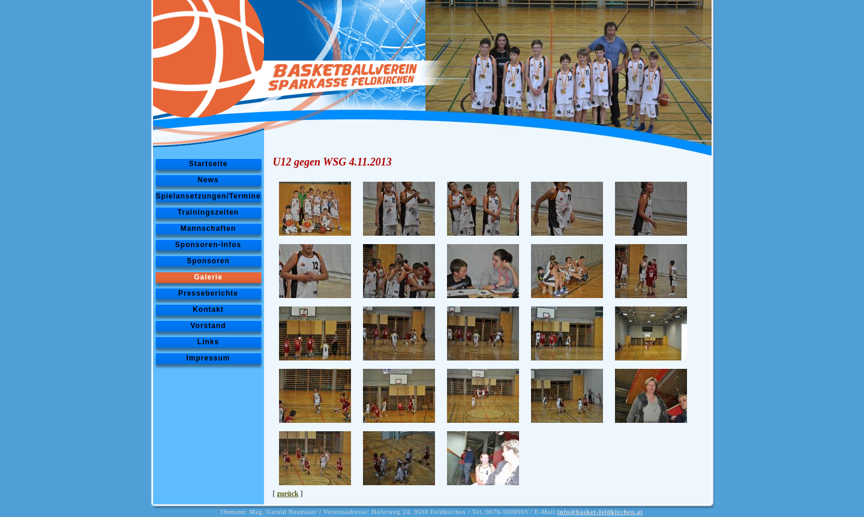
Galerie (208, 277)
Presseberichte (208, 293)
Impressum (208, 358)
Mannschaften (208, 228)
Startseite (208, 164)
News (207, 180)
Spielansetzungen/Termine (207, 196)
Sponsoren (208, 261)
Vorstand (208, 325)
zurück (288, 493)
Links (208, 342)
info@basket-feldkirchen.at (600, 512)
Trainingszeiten (208, 212)
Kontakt (208, 309)
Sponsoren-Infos (208, 245)
